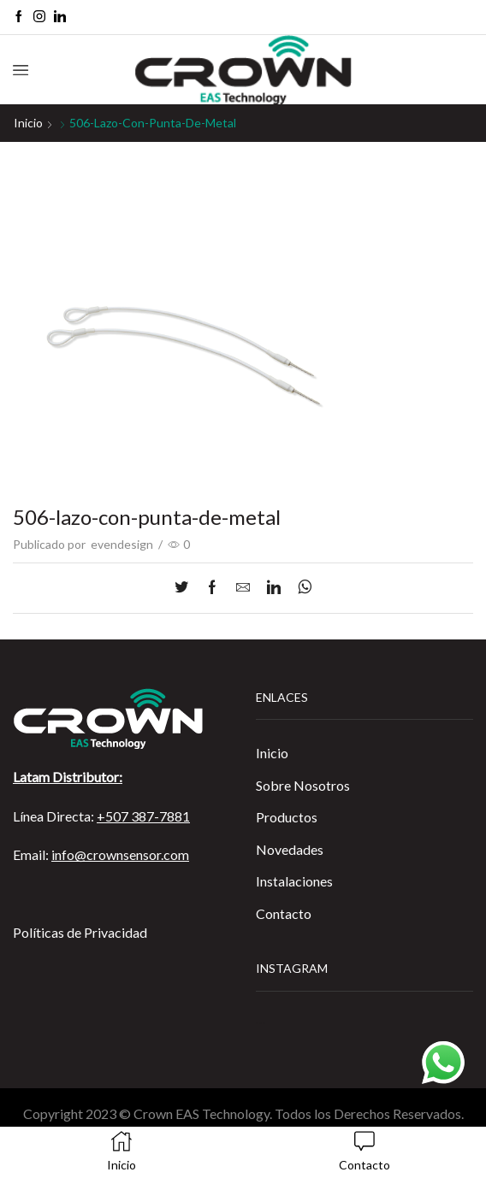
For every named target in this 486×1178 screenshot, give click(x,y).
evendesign (122, 544)
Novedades (289, 849)
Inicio (28, 122)
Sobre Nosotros (303, 785)
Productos (286, 817)
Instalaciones (294, 881)
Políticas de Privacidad (80, 932)
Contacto (283, 913)
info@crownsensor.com (120, 854)
